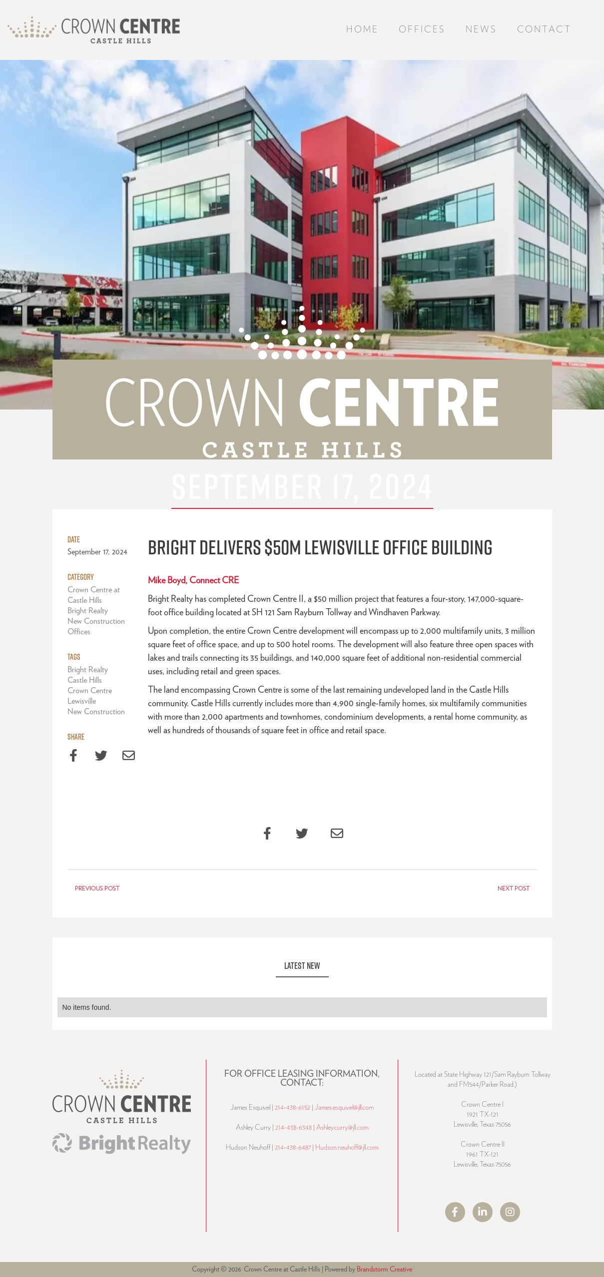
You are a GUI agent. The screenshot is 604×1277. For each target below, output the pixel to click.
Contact (544, 29)
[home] (93, 29)
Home (362, 29)
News (481, 29)
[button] (422, 30)
